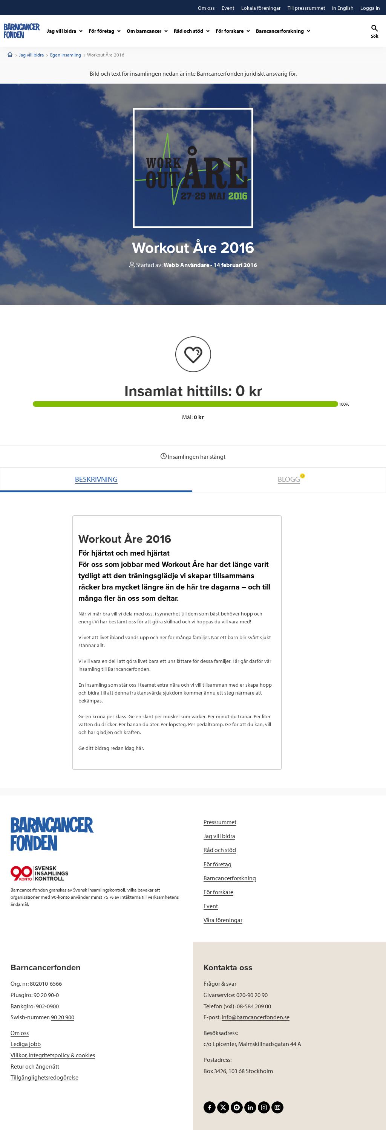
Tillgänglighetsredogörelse (44, 1077)
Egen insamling (65, 55)
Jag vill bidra (31, 55)
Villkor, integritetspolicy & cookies (53, 1055)
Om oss (20, 1033)
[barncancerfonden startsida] (22, 30)
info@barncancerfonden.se (256, 1017)
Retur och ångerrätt (35, 1066)
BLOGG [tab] (291, 478)
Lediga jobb (26, 1044)
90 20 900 (62, 1017)
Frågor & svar (220, 983)
